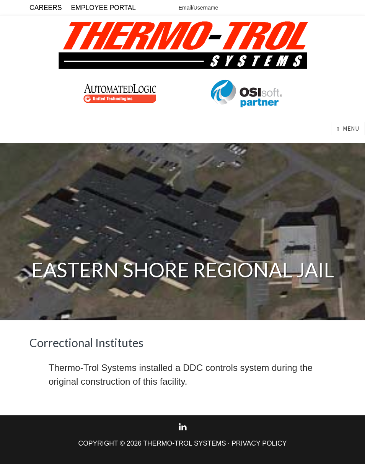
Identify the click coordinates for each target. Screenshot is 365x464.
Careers (45, 7)
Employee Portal (103, 7)
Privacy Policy (259, 443)
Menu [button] (351, 128)
